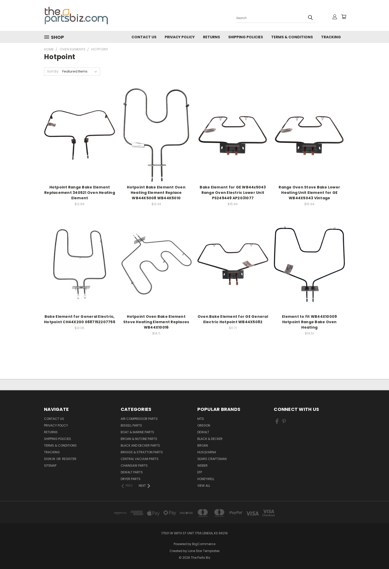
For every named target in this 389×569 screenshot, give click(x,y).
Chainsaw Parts (134, 465)
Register (69, 459)
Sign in (50, 459)
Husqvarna (206, 452)
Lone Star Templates (204, 551)
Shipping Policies (245, 37)
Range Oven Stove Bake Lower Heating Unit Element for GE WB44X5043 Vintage (309, 193)
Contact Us (143, 37)
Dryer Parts (130, 479)
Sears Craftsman (212, 459)
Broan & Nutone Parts (139, 439)
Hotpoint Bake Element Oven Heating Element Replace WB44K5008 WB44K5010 (156, 193)
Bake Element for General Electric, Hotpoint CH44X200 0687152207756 (79, 319)
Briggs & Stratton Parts (142, 452)
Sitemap (50, 465)
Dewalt (203, 432)
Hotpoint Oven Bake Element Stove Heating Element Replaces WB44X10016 (156, 322)
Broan (202, 445)
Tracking (331, 37)
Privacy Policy (180, 37)
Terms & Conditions (292, 37)
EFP (199, 472)
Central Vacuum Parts (139, 459)
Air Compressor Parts (139, 419)
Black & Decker (210, 439)
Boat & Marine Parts (137, 432)
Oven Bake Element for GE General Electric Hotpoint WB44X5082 (233, 319)
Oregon (203, 425)
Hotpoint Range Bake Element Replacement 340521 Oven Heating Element (79, 193)
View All (203, 485)
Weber (202, 465)
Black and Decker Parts (140, 445)
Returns (211, 37)
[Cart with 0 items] (343, 16)
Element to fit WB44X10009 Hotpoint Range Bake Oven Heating (309, 322)
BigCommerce (203, 544)
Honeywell (205, 479)
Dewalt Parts (132, 472)
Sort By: (53, 71)
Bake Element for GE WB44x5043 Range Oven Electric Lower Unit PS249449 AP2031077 (233, 193)
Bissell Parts (131, 425)
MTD (200, 419)
